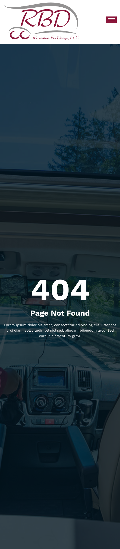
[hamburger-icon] (111, 19)
